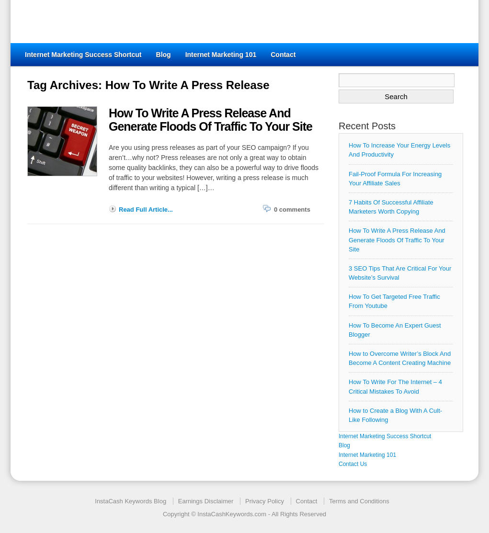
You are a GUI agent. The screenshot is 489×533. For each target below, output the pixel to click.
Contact (283, 54)
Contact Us (353, 464)
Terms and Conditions (359, 501)
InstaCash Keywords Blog (130, 501)
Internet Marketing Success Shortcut (83, 54)
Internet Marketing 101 (221, 54)
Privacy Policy (264, 501)
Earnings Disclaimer (206, 501)
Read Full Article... (146, 209)
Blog (163, 54)
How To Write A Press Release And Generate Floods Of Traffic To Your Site (397, 239)
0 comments (292, 209)
